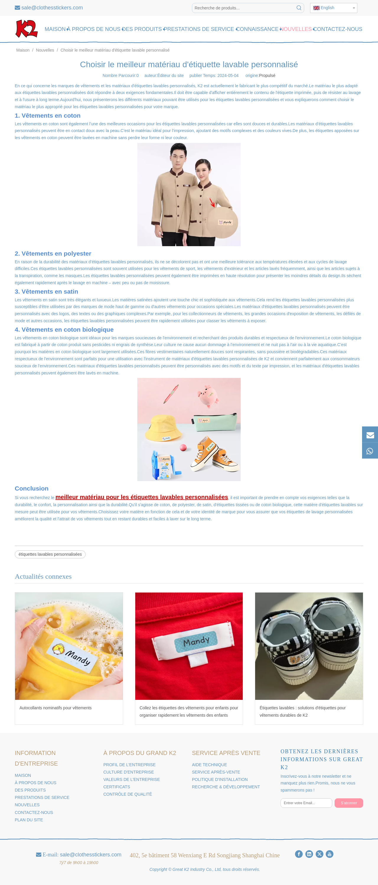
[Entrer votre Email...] (306, 803)
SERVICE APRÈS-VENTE (216, 772)
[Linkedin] (309, 854)
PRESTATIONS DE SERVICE (42, 797)
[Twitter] (319, 854)
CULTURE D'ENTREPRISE (128, 772)
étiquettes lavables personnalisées (50, 554)
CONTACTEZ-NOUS (34, 812)
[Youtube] (329, 854)
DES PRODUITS (30, 790)
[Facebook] (299, 854)
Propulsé (267, 75)
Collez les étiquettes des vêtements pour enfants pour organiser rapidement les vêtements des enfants (189, 711)
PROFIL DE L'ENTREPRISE (129, 764)
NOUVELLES (27, 804)
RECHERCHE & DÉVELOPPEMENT (226, 786)
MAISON (23, 775)
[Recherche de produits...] (243, 8)
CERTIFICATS (116, 786)
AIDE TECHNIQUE (209, 764)
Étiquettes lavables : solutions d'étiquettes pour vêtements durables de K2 (303, 711)
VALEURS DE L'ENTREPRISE (131, 779)
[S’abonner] (349, 803)
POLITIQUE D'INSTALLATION (220, 779)
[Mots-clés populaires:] (299, 8)
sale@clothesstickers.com (52, 8)
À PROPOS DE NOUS (35, 782)
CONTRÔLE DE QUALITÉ (127, 794)
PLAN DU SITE (29, 819)
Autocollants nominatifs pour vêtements (55, 707)
